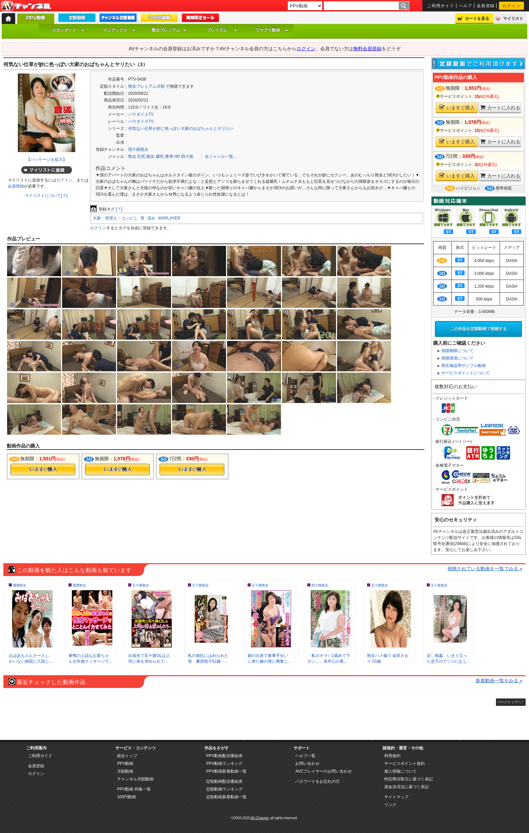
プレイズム (222, 30)
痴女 (150, 156)
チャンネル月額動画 (135, 779)
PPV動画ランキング (224, 763)
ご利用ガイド (440, 5)
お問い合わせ (307, 763)
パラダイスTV (141, 114)
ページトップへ (509, 702)
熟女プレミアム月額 (146, 86)
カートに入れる (500, 107)
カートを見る (477, 18)
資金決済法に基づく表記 (406, 786)
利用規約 (392, 755)
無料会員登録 (367, 48)
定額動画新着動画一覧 (226, 797)
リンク (390, 804)
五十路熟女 (140, 585)
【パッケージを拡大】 (46, 159)
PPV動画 (125, 763)
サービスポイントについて (465, 373)
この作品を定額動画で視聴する (478, 328)
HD (177, 156)
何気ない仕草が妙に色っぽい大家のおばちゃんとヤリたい (180, 128)
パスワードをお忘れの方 (317, 781)
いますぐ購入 (457, 107)
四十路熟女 (138, 149)
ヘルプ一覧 (305, 755)
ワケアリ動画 (272, 30)
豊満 (169, 156)
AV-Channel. (260, 818)
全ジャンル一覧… (221, 156)
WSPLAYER (169, 218)
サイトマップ (396, 797)
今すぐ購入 (42, 469)
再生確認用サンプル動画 (463, 365)
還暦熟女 (19, 585)
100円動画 (126, 797)
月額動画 (125, 771)
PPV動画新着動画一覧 (226, 771)
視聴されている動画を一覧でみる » (484, 568)
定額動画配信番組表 (224, 781)
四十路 (187, 156)
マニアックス (119, 30)
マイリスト (513, 18)
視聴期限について (457, 350)
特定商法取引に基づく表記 (408, 779)
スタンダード (68, 30)
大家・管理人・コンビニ (115, 218)
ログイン (511, 5)
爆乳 (160, 156)
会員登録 (486, 5)
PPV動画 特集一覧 (133, 789)
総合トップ (127, 755)
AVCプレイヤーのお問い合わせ (323, 771)
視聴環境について (457, 358)
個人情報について (400, 771)
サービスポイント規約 (404, 763)
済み (151, 218)
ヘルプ (465, 5)
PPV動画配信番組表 (224, 755)
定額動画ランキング (224, 789)
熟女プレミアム (169, 30)
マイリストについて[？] (46, 195)
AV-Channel (26, 6)
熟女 (132, 156)
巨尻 (141, 156)
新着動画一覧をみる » (499, 680)
